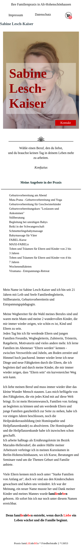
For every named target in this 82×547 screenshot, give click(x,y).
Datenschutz (43, 14)
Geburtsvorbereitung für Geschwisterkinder (35, 204)
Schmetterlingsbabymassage (26, 231)
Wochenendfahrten (20, 266)
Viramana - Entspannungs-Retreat (29, 271)
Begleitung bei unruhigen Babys (28, 222)
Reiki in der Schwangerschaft (26, 226)
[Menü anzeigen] (57, 16)
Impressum (16, 15)
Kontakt (65, 122)
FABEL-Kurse (17, 239)
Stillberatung (17, 217)
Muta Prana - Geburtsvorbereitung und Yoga (35, 199)
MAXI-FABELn (19, 244)
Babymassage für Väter (23, 235)
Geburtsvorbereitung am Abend (28, 195)
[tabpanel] (41, 4)
